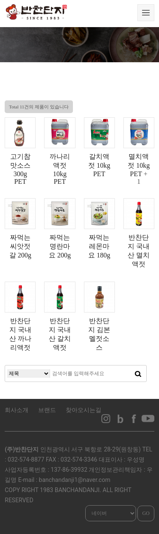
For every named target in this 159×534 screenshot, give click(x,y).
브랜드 (47, 410)
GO (145, 513)
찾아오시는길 (83, 410)
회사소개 (16, 410)
